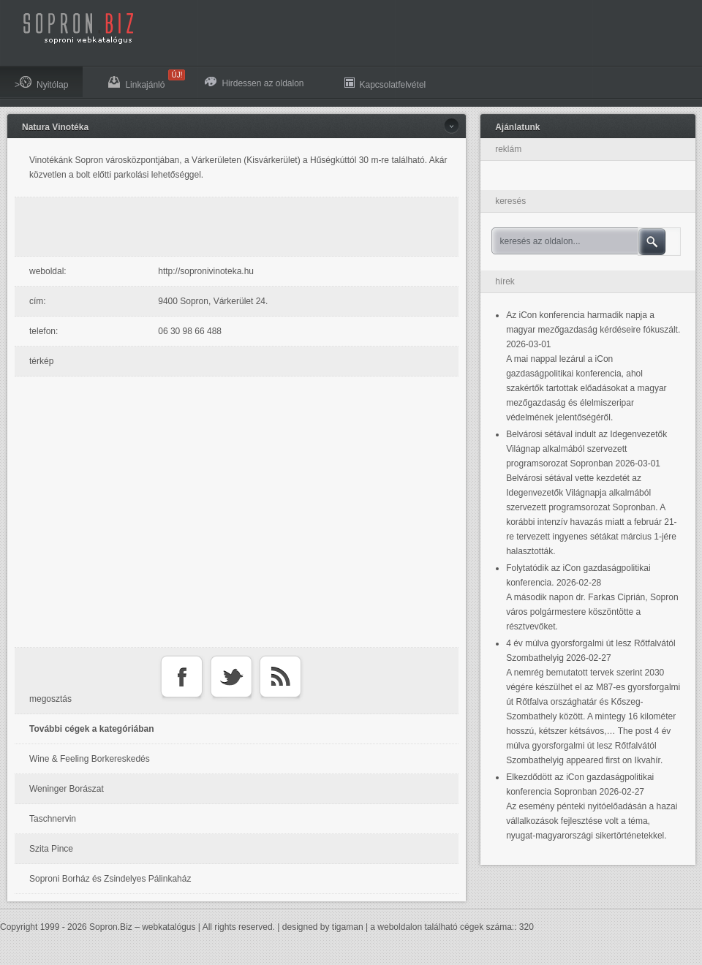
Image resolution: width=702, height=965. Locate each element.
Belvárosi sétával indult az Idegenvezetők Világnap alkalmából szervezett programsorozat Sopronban (586, 449)
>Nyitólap (41, 83)
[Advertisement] (240, 227)
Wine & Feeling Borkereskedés (89, 759)
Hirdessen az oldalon (254, 82)
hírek (505, 281)
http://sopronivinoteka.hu (206, 271)
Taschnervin (52, 819)
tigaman (347, 927)
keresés (510, 201)
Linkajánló (143, 79)
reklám (508, 149)
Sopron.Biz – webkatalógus (142, 927)
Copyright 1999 (29, 927)
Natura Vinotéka (55, 127)
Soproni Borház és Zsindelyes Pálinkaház (110, 879)
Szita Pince (51, 849)
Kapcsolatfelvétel (385, 83)
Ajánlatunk (517, 127)
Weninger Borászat (66, 789)
